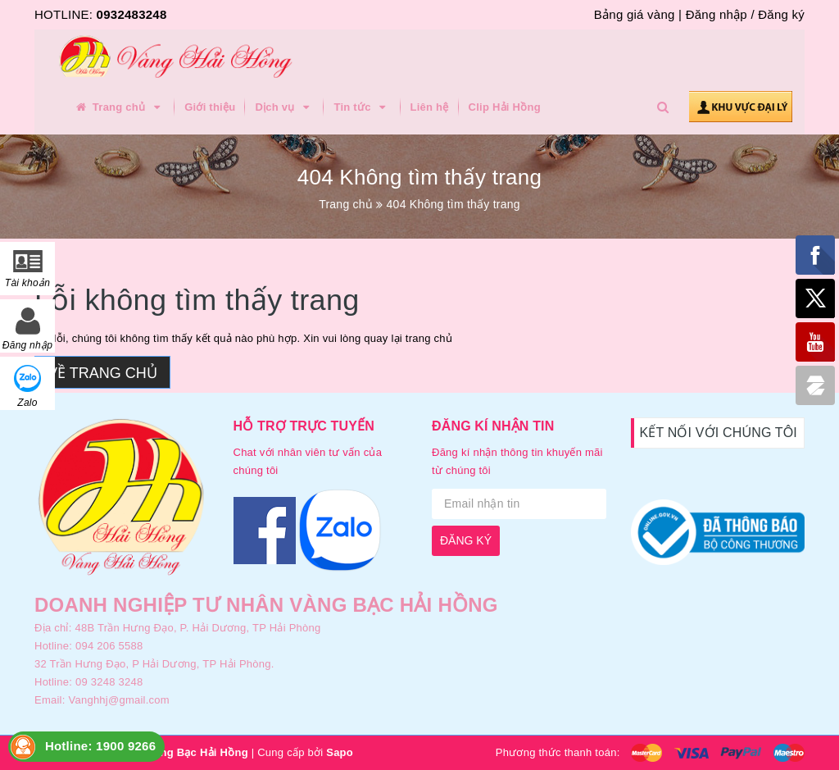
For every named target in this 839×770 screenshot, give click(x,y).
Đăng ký (781, 14)
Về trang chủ (102, 373)
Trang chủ (119, 107)
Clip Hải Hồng (505, 107)
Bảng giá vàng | (638, 14)
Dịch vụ (284, 107)
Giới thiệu (209, 107)
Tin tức (361, 107)
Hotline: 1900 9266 (100, 746)
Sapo (339, 752)
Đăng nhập (716, 14)
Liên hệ (429, 107)
